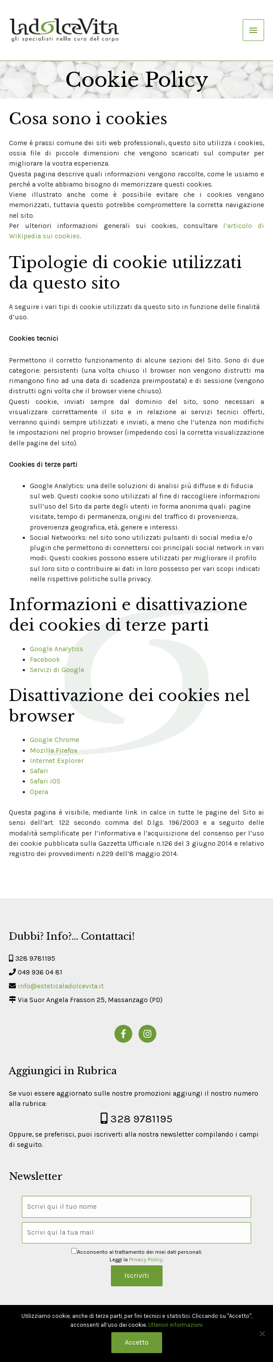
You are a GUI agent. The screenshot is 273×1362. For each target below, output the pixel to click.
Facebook (45, 660)
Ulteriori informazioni (175, 1324)
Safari (39, 771)
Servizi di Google (57, 670)
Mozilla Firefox (53, 750)
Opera (39, 792)
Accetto (137, 1342)
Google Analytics (56, 649)
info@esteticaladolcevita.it (61, 986)
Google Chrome (54, 740)
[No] (261, 1333)
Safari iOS (45, 781)
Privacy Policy (146, 1259)
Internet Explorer (57, 761)
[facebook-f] (125, 1034)
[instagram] (149, 1034)
